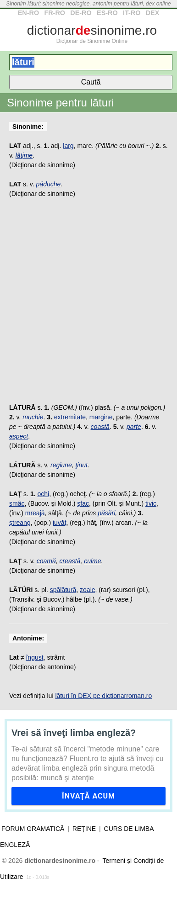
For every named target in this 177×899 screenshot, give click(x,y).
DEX (153, 12)
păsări (106, 513)
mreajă (35, 513)
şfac (83, 503)
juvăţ (59, 522)
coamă (46, 561)
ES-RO (107, 12)
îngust (34, 657)
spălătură (63, 589)
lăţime (24, 155)
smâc (16, 503)
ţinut (81, 465)
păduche (48, 184)
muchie (32, 417)
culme (92, 561)
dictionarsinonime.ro (92, 30)
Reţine (84, 828)
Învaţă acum (88, 796)
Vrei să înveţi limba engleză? (73, 733)
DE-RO (80, 12)
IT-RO (131, 12)
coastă (100, 426)
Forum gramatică (32, 828)
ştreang (20, 522)
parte (134, 426)
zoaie (87, 589)
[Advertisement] (88, 305)
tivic (150, 503)
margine (101, 417)
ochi (43, 493)
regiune (61, 465)
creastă (69, 561)
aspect (18, 436)
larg (68, 145)
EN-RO (28, 12)
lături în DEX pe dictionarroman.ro (103, 695)
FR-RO (54, 12)
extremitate (70, 417)
